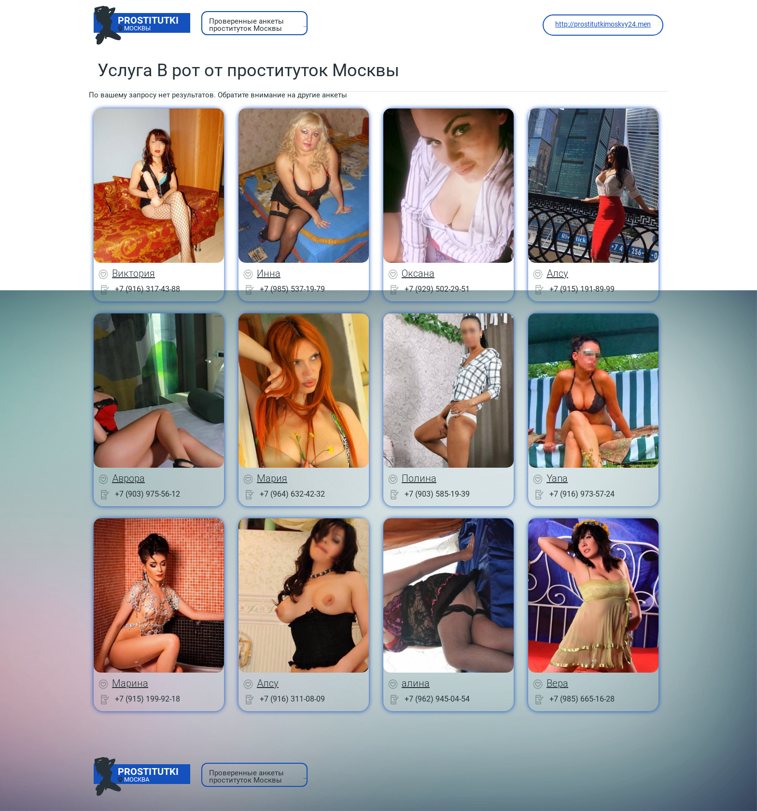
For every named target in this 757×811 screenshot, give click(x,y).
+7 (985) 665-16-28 (582, 698)
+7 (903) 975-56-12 (147, 494)
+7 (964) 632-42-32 (292, 494)
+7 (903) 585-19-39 (437, 494)
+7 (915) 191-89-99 (582, 289)
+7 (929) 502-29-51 (437, 289)
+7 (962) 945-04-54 (437, 698)
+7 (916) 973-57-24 (582, 494)
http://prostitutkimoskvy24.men (603, 24)
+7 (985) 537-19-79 (292, 289)
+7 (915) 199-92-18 (147, 698)
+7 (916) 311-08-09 (292, 698)
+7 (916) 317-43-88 (147, 289)
